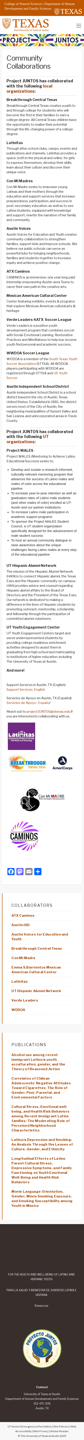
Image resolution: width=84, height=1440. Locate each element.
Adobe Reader (59, 1431)
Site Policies (61, 1426)
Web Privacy (41, 1431)
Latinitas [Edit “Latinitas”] (19, 982)
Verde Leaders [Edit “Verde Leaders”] (24, 1000)
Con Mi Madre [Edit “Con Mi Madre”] (23, 958)
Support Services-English (25, 690)
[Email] (28, 872)
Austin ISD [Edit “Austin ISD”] (20, 925)
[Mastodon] (19, 872)
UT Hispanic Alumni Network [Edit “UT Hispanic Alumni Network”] (36, 991)
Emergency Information (36, 1426)
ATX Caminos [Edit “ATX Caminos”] (22, 916)
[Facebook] (10, 872)
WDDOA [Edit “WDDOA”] (18, 1010)
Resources (41, 1305)
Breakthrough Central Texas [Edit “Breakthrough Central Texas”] (36, 949)
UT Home (13, 1426)
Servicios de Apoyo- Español (28, 703)
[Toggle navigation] (78, 25)
